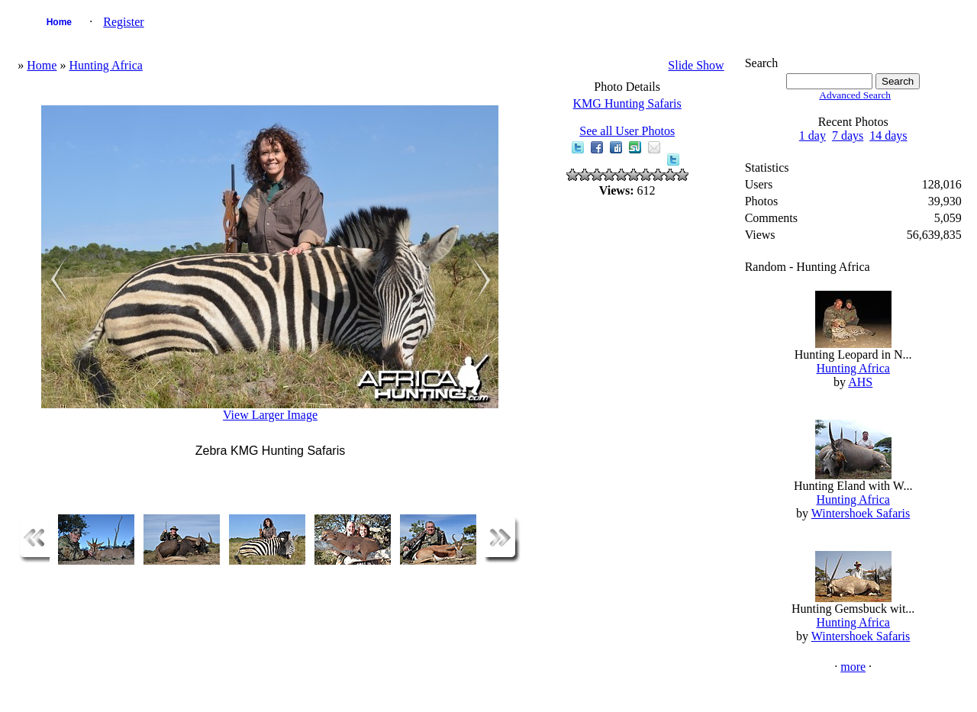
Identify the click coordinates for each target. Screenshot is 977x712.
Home (59, 22)
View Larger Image (270, 414)
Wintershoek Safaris (861, 513)
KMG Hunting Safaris (627, 103)
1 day (812, 135)
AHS (860, 381)
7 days (847, 135)
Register (123, 21)
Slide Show (696, 65)
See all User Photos (627, 130)
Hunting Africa (105, 65)
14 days (888, 135)
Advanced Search (855, 95)
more (853, 666)
